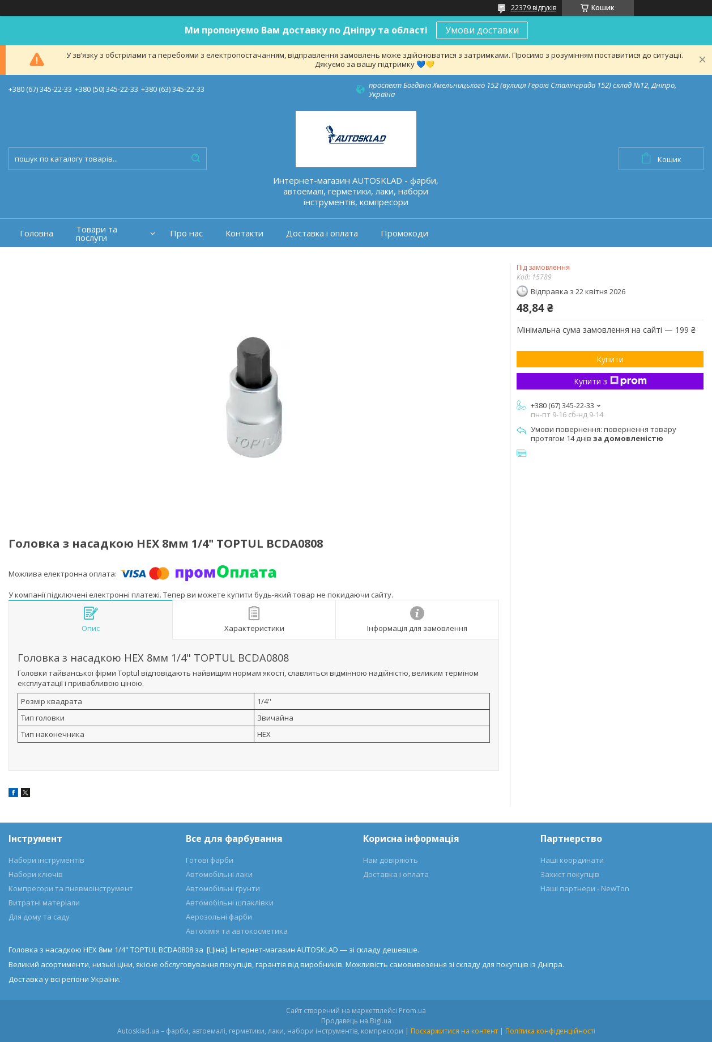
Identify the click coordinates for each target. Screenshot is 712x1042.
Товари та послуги (96, 233)
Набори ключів (35, 874)
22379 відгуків (533, 7)
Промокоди (404, 233)
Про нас (186, 233)
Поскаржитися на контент (454, 1031)
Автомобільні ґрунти (223, 888)
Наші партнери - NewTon (584, 888)
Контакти (244, 233)
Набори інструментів (46, 860)
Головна (36, 233)
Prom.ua (412, 1010)
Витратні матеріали (44, 902)
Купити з (610, 381)
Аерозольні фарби (219, 917)
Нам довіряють (390, 860)
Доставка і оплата (322, 233)
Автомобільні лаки (219, 874)
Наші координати (572, 860)
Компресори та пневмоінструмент (70, 888)
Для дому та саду (39, 917)
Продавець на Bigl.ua (356, 1021)
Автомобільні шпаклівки (230, 902)
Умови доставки (482, 30)
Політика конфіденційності (550, 1031)
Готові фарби (209, 860)
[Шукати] (195, 158)
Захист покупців (569, 874)
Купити (610, 359)
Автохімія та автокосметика (237, 931)
